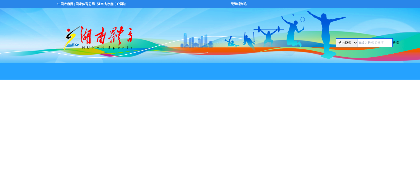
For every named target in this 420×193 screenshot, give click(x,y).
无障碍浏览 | (239, 4)
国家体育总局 (85, 4)
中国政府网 (65, 4)
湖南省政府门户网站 (111, 4)
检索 (396, 42)
